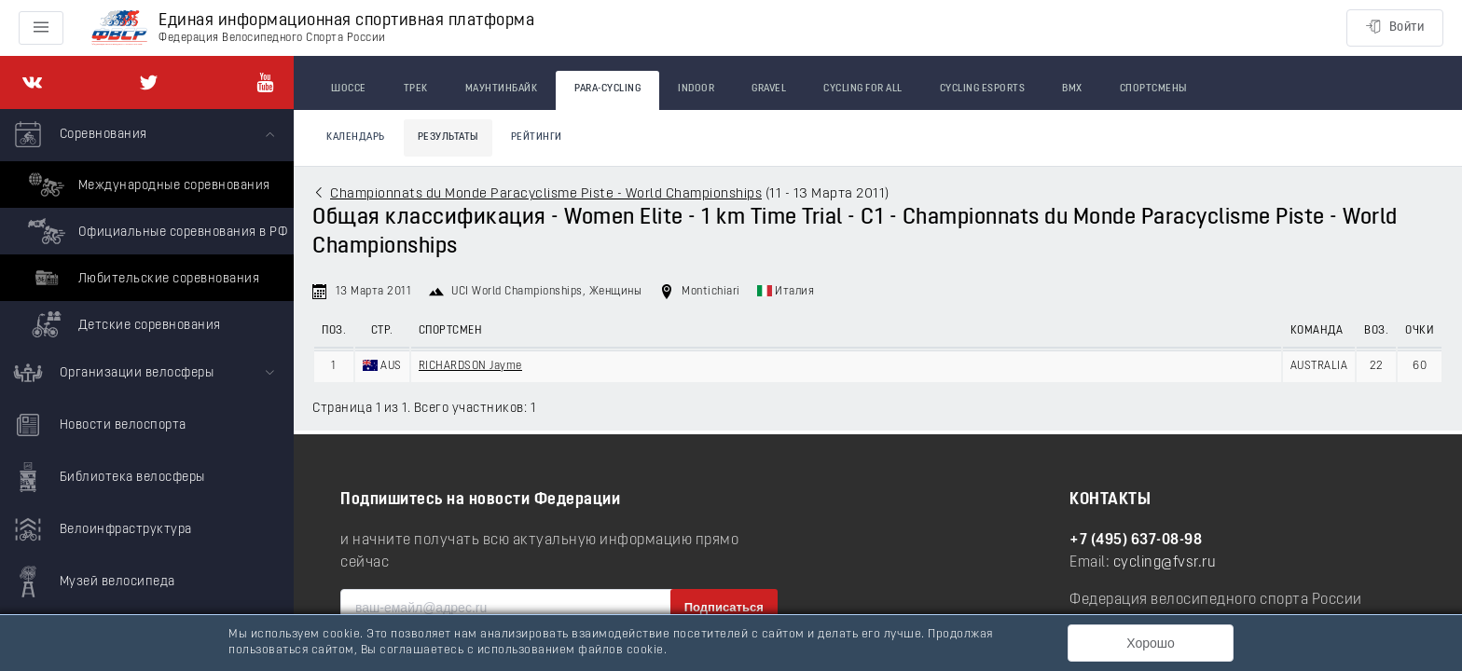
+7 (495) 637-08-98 (1135, 540)
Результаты (448, 137)
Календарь (355, 137)
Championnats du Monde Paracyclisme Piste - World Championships (546, 194)
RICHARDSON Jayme (470, 366)
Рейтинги (536, 137)
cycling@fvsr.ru (1165, 562)
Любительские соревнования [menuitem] (141, 277)
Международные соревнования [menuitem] (146, 184)
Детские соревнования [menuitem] (122, 324)
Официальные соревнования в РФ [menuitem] (155, 231)
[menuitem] (147, 228)
